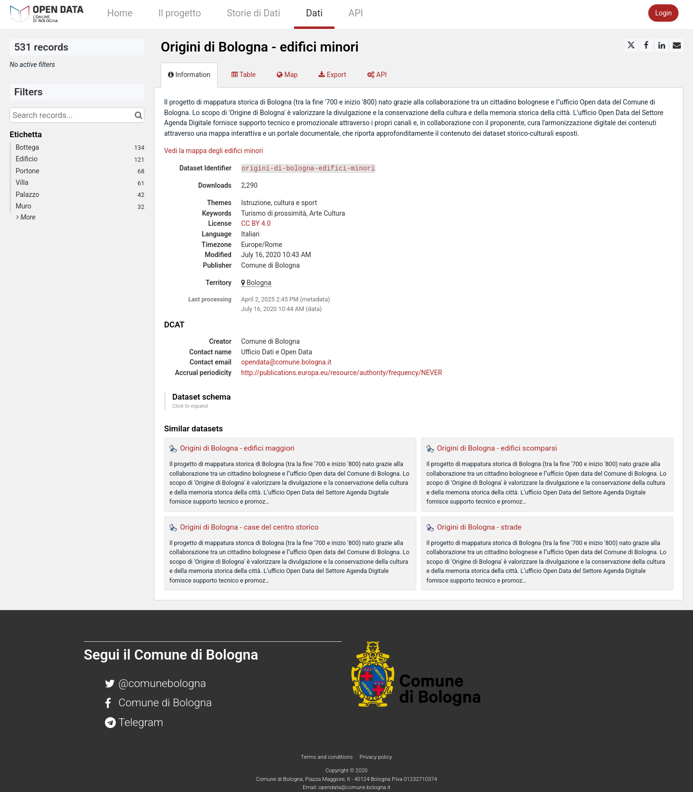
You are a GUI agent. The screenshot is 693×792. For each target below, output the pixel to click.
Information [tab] (189, 74)
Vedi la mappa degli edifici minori (213, 151)
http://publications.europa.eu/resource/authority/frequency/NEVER (341, 373)
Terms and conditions (327, 756)
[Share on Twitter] (631, 45)
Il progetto (179, 13)
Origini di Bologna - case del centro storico (249, 527)
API (355, 13)
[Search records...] (77, 115)
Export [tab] (332, 74)
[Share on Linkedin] (661, 45)
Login (663, 13)
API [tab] (376, 74)
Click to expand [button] (190, 406)
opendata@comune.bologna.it (286, 362)
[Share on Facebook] (646, 45)
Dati (314, 13)
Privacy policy (375, 756)
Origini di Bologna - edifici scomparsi (497, 448)
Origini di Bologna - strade (479, 527)
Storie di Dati (253, 13)
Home (120, 13)
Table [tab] (243, 74)
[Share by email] (676, 45)
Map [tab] (287, 74)
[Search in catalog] (138, 115)
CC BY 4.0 (255, 223)
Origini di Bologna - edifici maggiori (237, 448)
